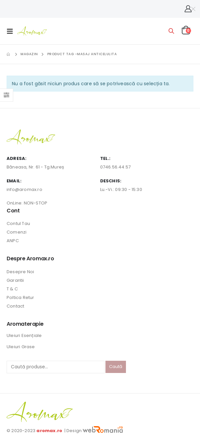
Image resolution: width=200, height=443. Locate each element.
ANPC (13, 241)
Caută (115, 366)
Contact (15, 306)
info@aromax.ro (24, 189)
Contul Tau (18, 223)
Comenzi (16, 232)
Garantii (15, 280)
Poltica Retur (20, 297)
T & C (12, 289)
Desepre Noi (20, 272)
